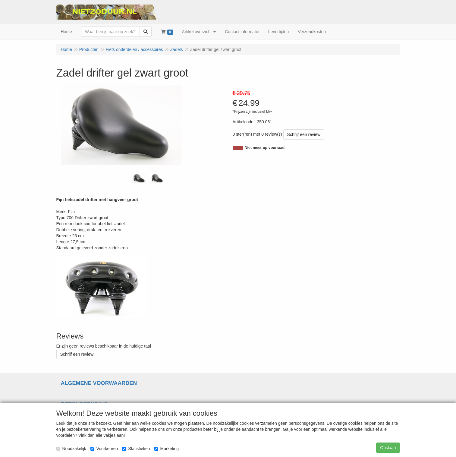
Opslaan (388, 447)
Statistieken (136, 448)
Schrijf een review (304, 134)
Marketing (166, 448)
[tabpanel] (139, 178)
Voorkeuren (104, 448)
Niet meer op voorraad (265, 148)
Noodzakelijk (71, 448)
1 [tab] (121, 187)
